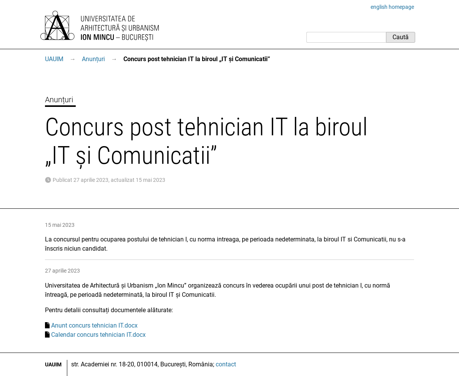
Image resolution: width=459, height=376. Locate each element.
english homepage (392, 7)
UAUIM (54, 59)
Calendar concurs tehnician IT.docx (98, 334)
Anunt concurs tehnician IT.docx (94, 325)
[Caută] (346, 37)
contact (226, 364)
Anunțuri (93, 59)
